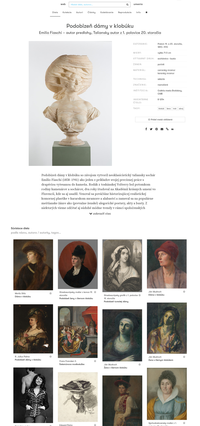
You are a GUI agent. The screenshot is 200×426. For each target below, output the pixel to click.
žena (169, 115)
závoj (181, 115)
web (63, 10)
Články (92, 18)
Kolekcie (67, 18)
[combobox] (99, 10)
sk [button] (179, 4)
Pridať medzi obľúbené (160, 126)
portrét (161, 70)
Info (138, 18)
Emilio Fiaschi (50, 39)
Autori (79, 18)
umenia (138, 10)
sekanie (161, 85)
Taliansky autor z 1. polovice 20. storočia (127, 39)
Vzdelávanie (106, 18)
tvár (174, 115)
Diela (55, 18)
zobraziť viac (100, 219)
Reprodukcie (125, 18)
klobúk (161, 115)
